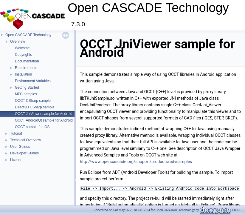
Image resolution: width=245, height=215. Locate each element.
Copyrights (23, 55)
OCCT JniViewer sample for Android (43, 114)
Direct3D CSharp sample (35, 107)
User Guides (20, 147)
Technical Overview (25, 140)
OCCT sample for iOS (32, 127)
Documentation (27, 61)
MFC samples (26, 94)
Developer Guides (24, 153)
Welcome (22, 48)
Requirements (26, 68)
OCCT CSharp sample (33, 101)
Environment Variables (33, 81)
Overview (17, 41)
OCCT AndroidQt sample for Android (44, 120)
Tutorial (16, 133)
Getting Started (27, 87)
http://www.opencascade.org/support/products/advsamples (136, 161)
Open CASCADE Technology (28, 35)
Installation (23, 74)
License (16, 160)
